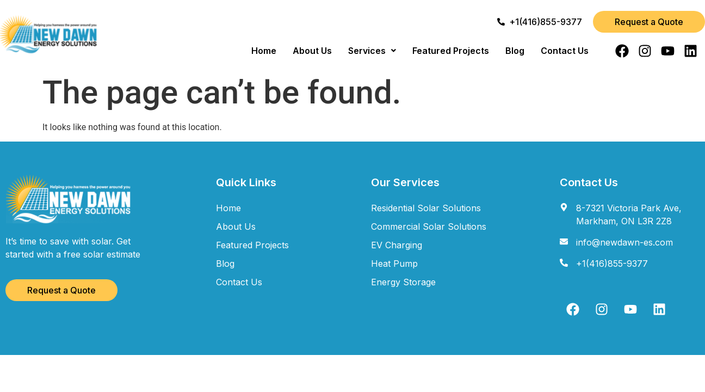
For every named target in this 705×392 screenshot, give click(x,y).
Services (372, 50)
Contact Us (565, 50)
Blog (514, 50)
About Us (312, 50)
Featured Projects (450, 50)
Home (263, 50)
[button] (372, 50)
